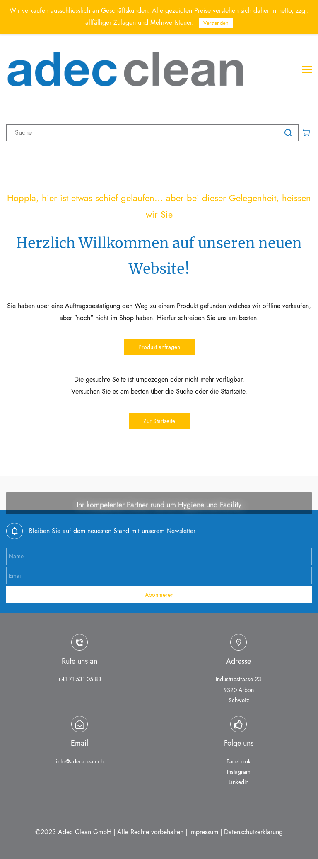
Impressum (203, 832)
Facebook (238, 761)
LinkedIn (238, 782)
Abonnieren (159, 595)
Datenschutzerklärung (253, 832)
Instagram (239, 772)
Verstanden (216, 23)
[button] (159, 347)
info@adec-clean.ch (80, 761)
